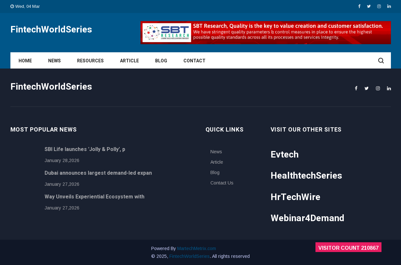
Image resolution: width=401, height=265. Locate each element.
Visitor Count (348, 248)
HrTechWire (295, 197)
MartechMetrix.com (196, 248)
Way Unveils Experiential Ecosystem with (94, 197)
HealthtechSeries (306, 176)
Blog (161, 60)
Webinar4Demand (307, 218)
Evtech (285, 154)
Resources (90, 60)
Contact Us (222, 182)
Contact (194, 60)
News (54, 60)
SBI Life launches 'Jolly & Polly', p (85, 149)
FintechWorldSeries (189, 256)
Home (25, 60)
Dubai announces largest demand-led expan (98, 173)
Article (129, 60)
